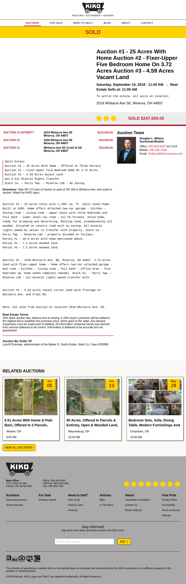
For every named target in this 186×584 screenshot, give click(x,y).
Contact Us (131, 505)
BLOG (107, 22)
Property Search (47, 499)
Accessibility (168, 505)
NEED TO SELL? (83, 22)
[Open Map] (106, 118)
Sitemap (166, 515)
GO (123, 541)
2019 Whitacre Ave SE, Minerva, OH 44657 (129, 103)
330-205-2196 (158, 150)
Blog (102, 499)
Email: (143, 153)
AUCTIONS (32, 22)
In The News (106, 505)
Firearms (73, 510)
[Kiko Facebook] (148, 484)
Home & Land (75, 505)
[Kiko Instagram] (177, 484)
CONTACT (147, 22)
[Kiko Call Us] (126, 484)
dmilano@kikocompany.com (165, 153)
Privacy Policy (169, 499)
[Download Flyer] (99, 118)
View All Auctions (18, 447)
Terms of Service (171, 510)
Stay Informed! (93, 527)
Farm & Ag (74, 499)
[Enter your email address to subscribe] (84, 541)
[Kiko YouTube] (170, 484)
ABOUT (125, 22)
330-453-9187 (157, 146)
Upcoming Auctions (16, 499)
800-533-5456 (61, 483)
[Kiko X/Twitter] (162, 484)
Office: (143, 146)
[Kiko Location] (141, 484)
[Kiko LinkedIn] (155, 484)
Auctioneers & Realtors (137, 499)
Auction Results (14, 505)
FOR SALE (56, 22)
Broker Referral (133, 510)
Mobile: (143, 150)
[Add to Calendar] (113, 118)
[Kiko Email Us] (133, 484)
